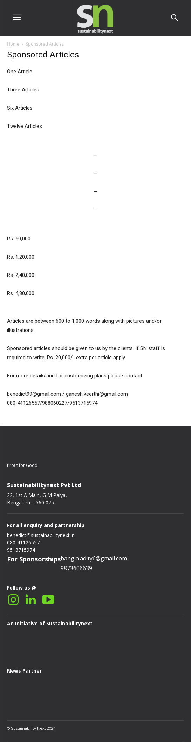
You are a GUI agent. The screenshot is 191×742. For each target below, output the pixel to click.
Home (13, 44)
